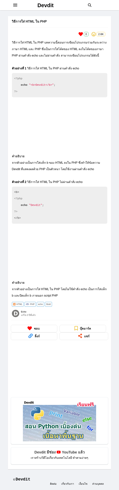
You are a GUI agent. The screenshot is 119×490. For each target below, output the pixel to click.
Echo (23, 312)
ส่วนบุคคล (98, 484)
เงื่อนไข (83, 484)
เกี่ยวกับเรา (67, 484)
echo (40, 304)
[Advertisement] (59, 126)
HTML (18, 304)
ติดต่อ (53, 484)
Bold (48, 304)
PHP (30, 304)
